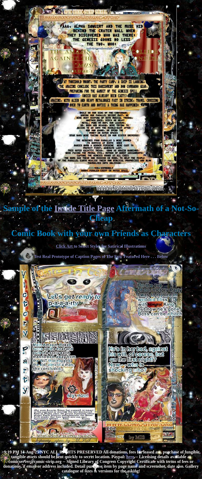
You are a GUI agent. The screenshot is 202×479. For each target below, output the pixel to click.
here (130, 456)
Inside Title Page (84, 208)
